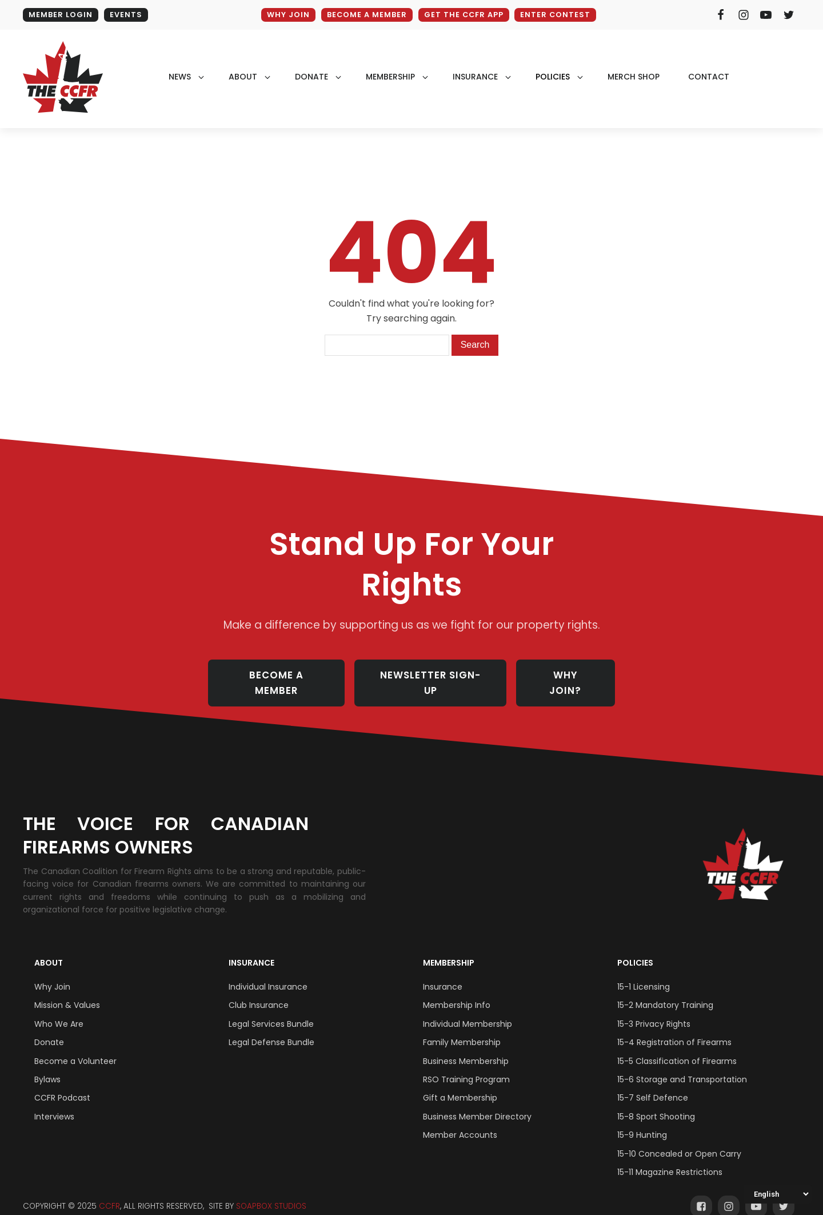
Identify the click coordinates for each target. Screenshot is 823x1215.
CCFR (109, 1193)
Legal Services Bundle (271, 1010)
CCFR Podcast (62, 1084)
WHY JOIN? (568, 676)
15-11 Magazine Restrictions (669, 1158)
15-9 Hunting (642, 1121)
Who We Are (58, 1010)
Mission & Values (67, 991)
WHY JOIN (286, 14)
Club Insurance (259, 991)
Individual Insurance (268, 973)
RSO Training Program (466, 1065)
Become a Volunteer (75, 1047)
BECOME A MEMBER (365, 14)
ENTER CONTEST (556, 14)
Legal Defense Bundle (271, 1028)
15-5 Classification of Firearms (677, 1047)
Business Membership (466, 1047)
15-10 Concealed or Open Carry (679, 1140)
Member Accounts (460, 1121)
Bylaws (47, 1065)
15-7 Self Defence (652, 1084)
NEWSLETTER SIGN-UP (432, 676)
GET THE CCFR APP (463, 14)
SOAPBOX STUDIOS (271, 1193)
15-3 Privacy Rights (653, 1010)
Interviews (54, 1103)
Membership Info (456, 991)
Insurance (251, 949)
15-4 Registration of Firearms (674, 1028)
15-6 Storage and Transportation (682, 1065)
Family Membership (462, 1028)
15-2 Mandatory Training (665, 991)
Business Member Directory (477, 1103)
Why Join (52, 973)
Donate (49, 1028)
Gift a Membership (460, 1084)
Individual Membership (467, 1010)
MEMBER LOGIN (61, 14)
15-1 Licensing (643, 973)
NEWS (180, 77)
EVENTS (126, 14)
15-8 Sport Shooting (656, 1103)
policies (553, 77)
